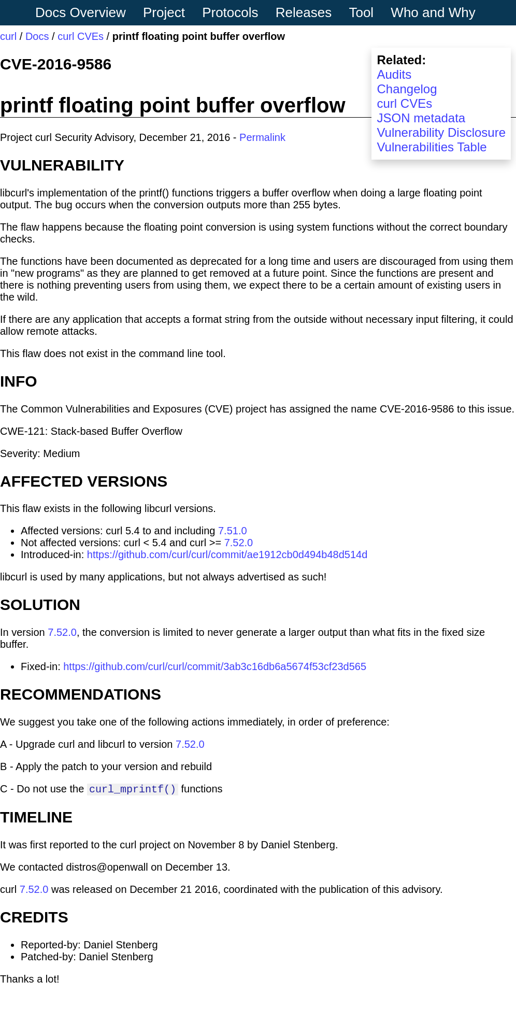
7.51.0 (232, 530)
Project (164, 12)
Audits (394, 74)
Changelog (407, 89)
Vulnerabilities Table (431, 147)
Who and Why (433, 12)
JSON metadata (421, 118)
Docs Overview (80, 12)
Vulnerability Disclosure (441, 132)
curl (8, 36)
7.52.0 (238, 542)
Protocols (230, 12)
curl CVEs (81, 36)
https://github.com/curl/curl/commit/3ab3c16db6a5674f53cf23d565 (214, 666)
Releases (304, 12)
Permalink (262, 137)
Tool (361, 12)
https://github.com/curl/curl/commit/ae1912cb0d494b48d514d (227, 554)
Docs (37, 36)
